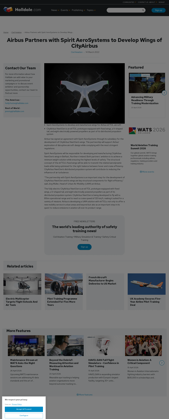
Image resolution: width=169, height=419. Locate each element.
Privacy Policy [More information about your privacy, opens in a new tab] (17, 412)
